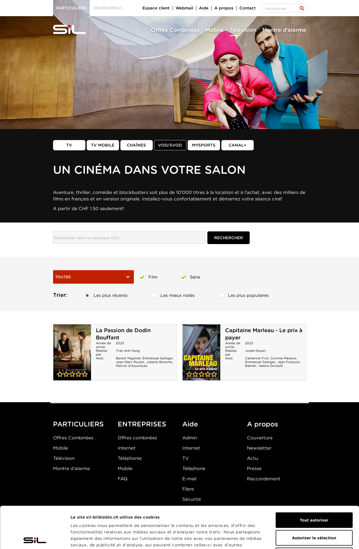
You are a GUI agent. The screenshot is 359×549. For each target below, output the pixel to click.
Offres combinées (137, 437)
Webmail (184, 8)
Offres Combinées (175, 30)
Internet (126, 448)
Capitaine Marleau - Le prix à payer (201, 352)
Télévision (242, 30)
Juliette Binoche (159, 362)
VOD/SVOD (170, 145)
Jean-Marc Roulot (130, 362)
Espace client (156, 8)
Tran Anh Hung (128, 351)
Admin (189, 437)
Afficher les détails (303, 538)
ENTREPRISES (142, 424)
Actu (252, 458)
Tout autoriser (314, 478)
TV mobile (102, 145)
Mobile (214, 30)
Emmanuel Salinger (157, 358)
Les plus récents (106, 295)
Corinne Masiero (283, 358)
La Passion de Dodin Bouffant (72, 352)
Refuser (314, 513)
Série (190, 277)
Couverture (260, 437)
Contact (247, 8)
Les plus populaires (244, 295)
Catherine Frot (257, 358)
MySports (203, 145)
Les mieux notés (173, 295)
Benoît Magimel (128, 358)
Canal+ (237, 145)
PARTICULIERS (78, 424)
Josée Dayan (255, 351)
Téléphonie (130, 458)
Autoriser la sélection (314, 496)
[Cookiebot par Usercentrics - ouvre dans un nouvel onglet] (34, 538)
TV (69, 145)
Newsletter (259, 448)
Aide (203, 8)
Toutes (93, 277)
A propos (223, 8)
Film (148, 277)
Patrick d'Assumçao (132, 366)
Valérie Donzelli (270, 366)
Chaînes (136, 145)
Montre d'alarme (284, 30)
